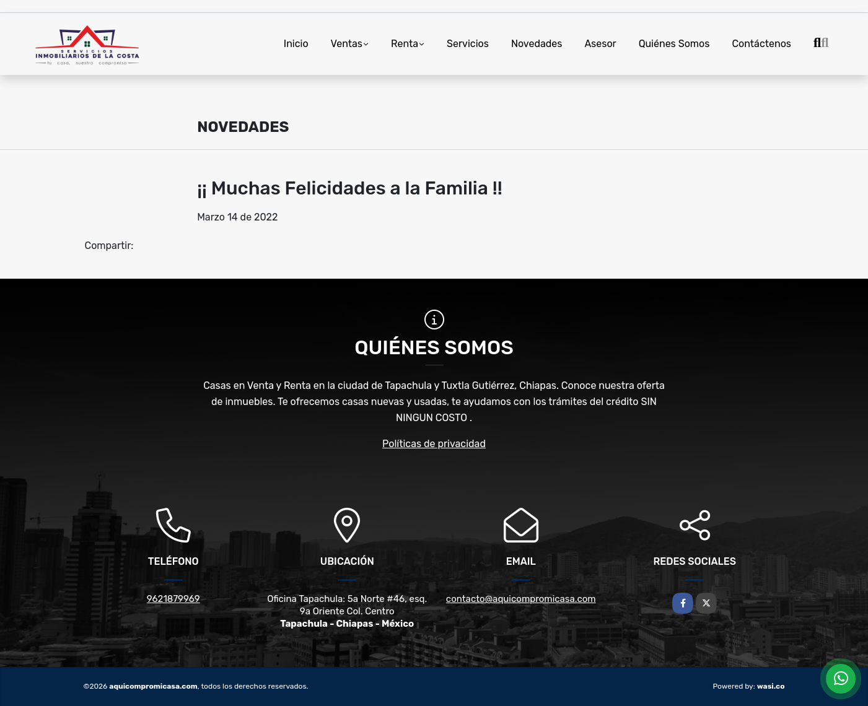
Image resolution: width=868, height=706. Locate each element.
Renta (404, 44)
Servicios (468, 44)
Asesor (600, 44)
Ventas (346, 44)
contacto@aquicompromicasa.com (521, 598)
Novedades (537, 44)
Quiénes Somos (674, 44)
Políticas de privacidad (434, 444)
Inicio (296, 44)
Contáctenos (761, 44)
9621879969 (173, 598)
